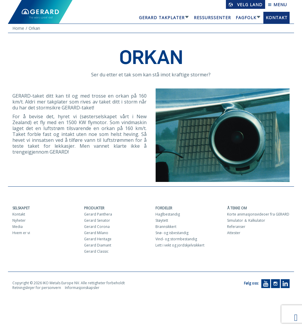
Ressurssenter (212, 17)
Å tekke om (237, 208)
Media (17, 226)
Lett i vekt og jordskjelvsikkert (179, 245)
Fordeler (163, 208)
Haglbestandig (167, 214)
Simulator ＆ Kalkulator (246, 220)
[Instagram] (275, 283)
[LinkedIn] (285, 283)
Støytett (161, 220)
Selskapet (21, 208)
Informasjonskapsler (82, 287)
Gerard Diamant (97, 245)
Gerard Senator (97, 220)
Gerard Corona (97, 226)
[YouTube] (265, 283)
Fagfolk (246, 17)
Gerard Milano (96, 232)
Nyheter (19, 220)
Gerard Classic (96, 251)
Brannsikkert (165, 226)
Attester (233, 232)
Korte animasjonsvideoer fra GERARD (258, 214)
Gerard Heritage (97, 238)
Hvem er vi (21, 232)
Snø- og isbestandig (171, 232)
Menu (277, 4)
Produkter (94, 208)
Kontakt (277, 17)
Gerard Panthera (98, 214)
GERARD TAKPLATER (162, 17)
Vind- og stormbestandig (176, 238)
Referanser (236, 226)
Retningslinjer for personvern (36, 287)
